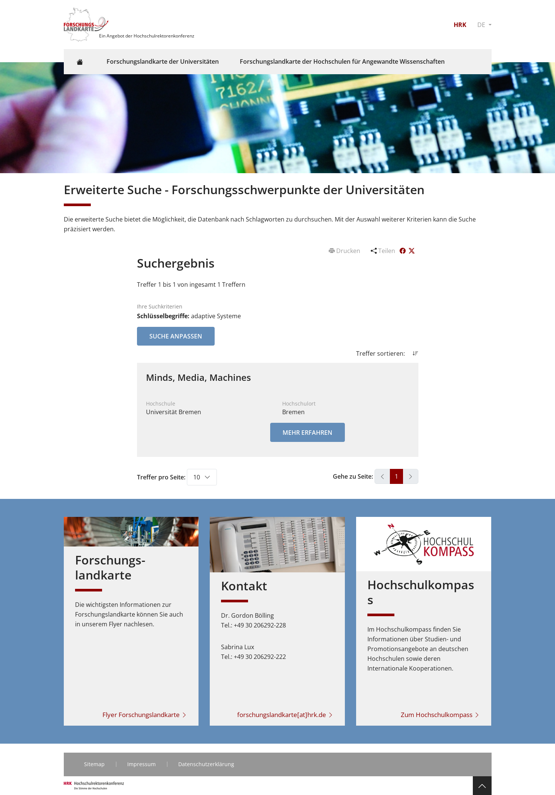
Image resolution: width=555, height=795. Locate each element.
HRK (460, 25)
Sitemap (94, 764)
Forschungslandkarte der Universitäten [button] (163, 61)
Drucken (345, 251)
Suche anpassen (175, 336)
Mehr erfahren (307, 432)
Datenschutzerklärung (206, 764)
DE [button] (482, 25)
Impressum (141, 764)
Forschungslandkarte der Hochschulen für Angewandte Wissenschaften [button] (342, 61)
